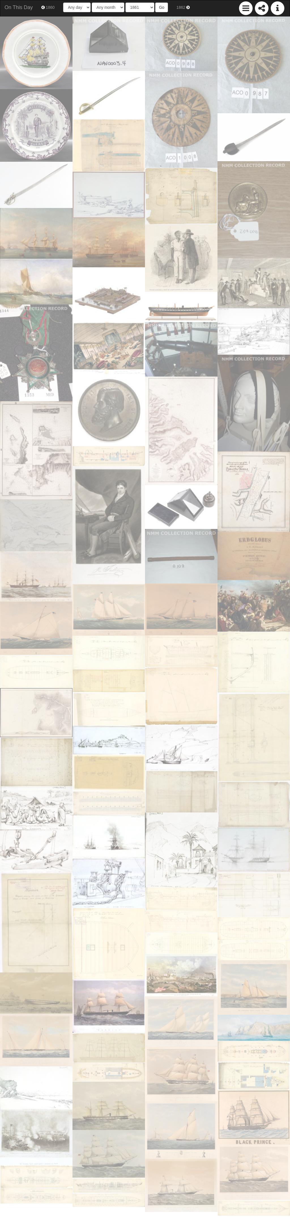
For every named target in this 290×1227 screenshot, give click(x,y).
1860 (48, 7)
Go (161, 7)
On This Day (19, 7)
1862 (183, 7)
